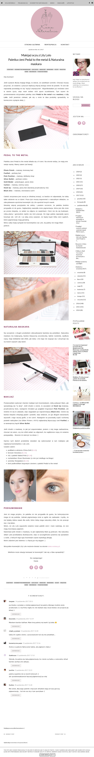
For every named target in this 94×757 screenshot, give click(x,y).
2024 (78, 172)
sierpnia (80, 276)
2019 (78, 189)
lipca (79, 280)
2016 (78, 304)
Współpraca (50, 45)
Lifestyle (70, 3)
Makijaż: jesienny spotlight (81, 263)
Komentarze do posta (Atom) (19, 743)
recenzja (33, 72)
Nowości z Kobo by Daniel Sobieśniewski (81, 246)
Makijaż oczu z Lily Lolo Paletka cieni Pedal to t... (81, 238)
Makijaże (61, 3)
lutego (79, 297)
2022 (78, 179)
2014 (78, 311)
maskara (50, 70)
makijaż (42, 70)
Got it (52, 754)
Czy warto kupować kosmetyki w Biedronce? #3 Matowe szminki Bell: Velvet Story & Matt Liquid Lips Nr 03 (81, 350)
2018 (78, 192)
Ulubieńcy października (81, 429)
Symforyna (12, 656)
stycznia (80, 300)
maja (79, 287)
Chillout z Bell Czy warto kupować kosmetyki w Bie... (80, 255)
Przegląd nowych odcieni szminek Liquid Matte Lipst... (81, 229)
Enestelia (12, 619)
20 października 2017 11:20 (23, 685)
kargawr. (12, 602)
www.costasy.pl (54, 547)
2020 (78, 186)
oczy (56, 70)
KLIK (34, 451)
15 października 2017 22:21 (23, 671)
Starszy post (60, 734)
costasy (10, 70)
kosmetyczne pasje (15, 644)
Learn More (44, 754)
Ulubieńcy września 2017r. (81, 268)
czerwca (80, 283)
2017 (78, 196)
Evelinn (11, 685)
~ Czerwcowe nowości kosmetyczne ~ (81, 452)
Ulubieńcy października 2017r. (80, 211)
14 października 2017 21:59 (25, 619)
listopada (80, 202)
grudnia (80, 199)
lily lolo (35, 70)
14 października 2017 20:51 (24, 602)
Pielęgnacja (23, 3)
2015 (78, 307)
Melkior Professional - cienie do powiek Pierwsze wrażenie (81, 379)
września (80, 273)
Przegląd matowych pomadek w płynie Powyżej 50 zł (81, 219)
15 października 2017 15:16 (31, 644)
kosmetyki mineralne (22, 70)
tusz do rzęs (42, 72)
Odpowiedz (16, 614)
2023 (78, 176)
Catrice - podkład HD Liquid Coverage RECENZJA (81, 404)
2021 (78, 182)
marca (79, 293)
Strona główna (32, 45)
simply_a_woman (14, 631)
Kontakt (65, 45)
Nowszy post (9, 734)
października (81, 206)
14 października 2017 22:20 (29, 631)
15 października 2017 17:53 (26, 656)
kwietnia (80, 290)
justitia (11, 671)
